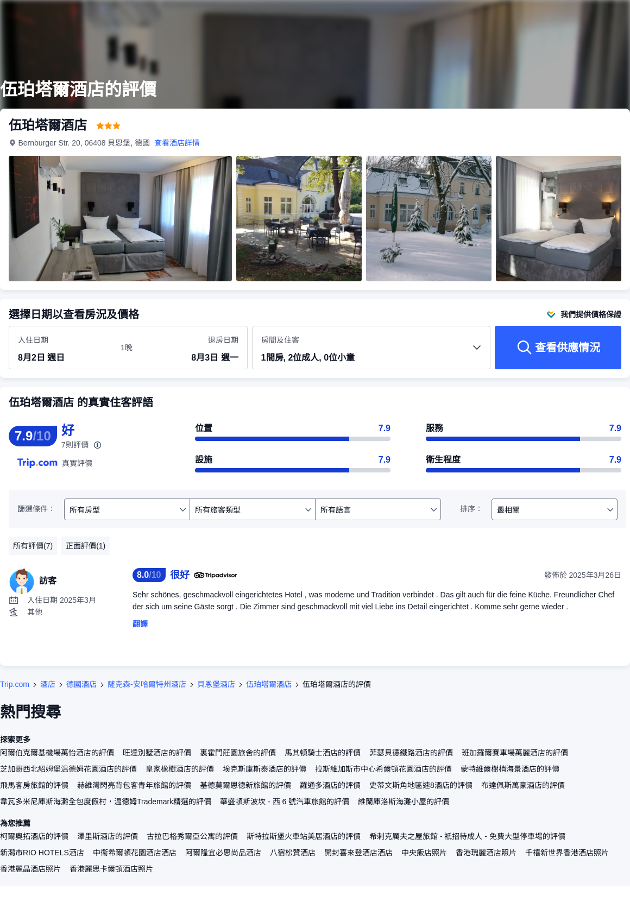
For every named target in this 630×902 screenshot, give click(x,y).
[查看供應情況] (558, 347)
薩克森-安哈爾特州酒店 (147, 684)
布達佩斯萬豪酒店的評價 (523, 785)
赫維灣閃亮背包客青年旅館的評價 (134, 785)
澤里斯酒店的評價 (107, 836)
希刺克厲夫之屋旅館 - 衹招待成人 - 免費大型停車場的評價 (467, 836)
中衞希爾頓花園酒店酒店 (135, 852)
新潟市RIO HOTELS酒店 (42, 852)
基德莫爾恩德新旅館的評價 (245, 785)
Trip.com (14, 684)
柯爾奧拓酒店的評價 (34, 836)
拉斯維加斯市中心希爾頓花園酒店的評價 (383, 769)
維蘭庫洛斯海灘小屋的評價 (403, 801)
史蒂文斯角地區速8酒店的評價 (420, 785)
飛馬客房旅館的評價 (34, 785)
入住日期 (33, 340)
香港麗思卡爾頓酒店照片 (111, 869)
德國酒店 (81, 684)
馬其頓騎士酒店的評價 (323, 752)
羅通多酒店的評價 (330, 785)
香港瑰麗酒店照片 (486, 852)
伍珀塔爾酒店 (269, 684)
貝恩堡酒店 (216, 684)
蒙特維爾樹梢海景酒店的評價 (510, 769)
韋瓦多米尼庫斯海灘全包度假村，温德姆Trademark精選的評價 (105, 801)
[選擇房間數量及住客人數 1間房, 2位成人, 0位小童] (371, 352)
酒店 (47, 684)
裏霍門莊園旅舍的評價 (238, 752)
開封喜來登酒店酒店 (358, 852)
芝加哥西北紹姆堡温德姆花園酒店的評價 (68, 769)
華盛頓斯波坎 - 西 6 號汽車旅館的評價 (284, 801)
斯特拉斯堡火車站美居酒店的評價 (304, 836)
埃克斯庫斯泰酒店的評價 (264, 769)
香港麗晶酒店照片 (30, 869)
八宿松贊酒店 (293, 852)
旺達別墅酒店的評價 (157, 752)
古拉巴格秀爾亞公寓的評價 (192, 836)
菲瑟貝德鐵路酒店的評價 (411, 752)
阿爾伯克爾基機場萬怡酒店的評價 (57, 752)
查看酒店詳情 (177, 142)
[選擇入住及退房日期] (63, 348)
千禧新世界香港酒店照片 (567, 852)
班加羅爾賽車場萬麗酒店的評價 (515, 752)
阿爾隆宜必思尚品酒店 (223, 852)
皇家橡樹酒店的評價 (180, 769)
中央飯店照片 (424, 852)
